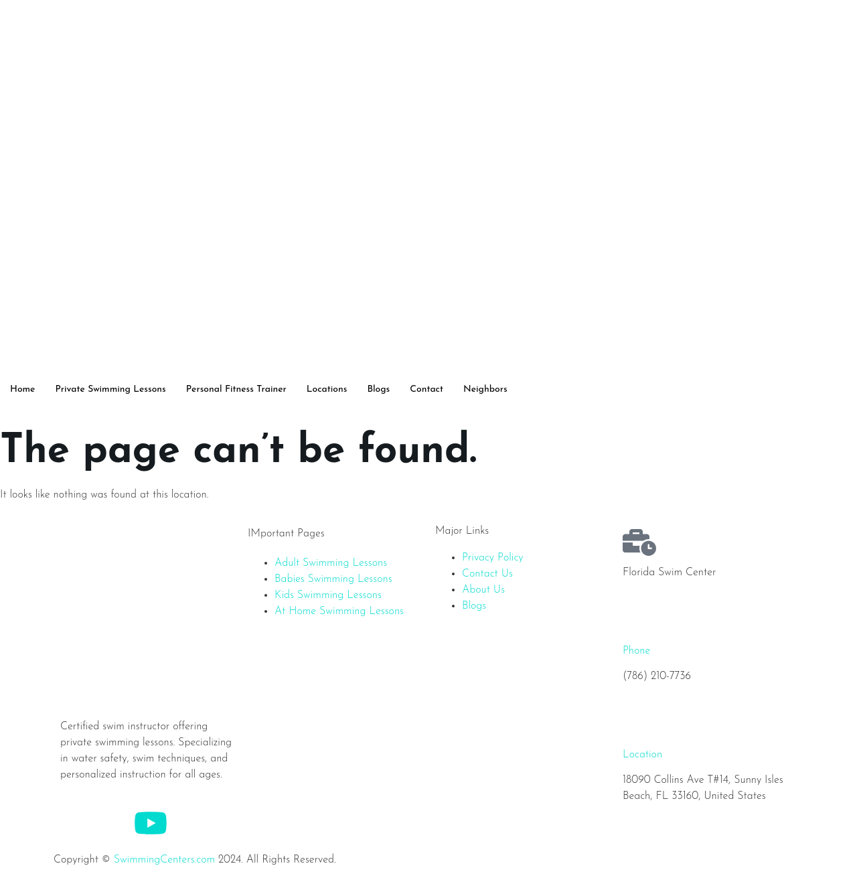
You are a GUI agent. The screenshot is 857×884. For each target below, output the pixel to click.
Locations (327, 389)
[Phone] (639, 621)
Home (22, 389)
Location (642, 754)
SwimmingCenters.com (164, 860)
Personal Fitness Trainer (236, 389)
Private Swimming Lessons (110, 389)
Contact (426, 389)
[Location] (639, 724)
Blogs (378, 389)
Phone (636, 651)
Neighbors (485, 389)
